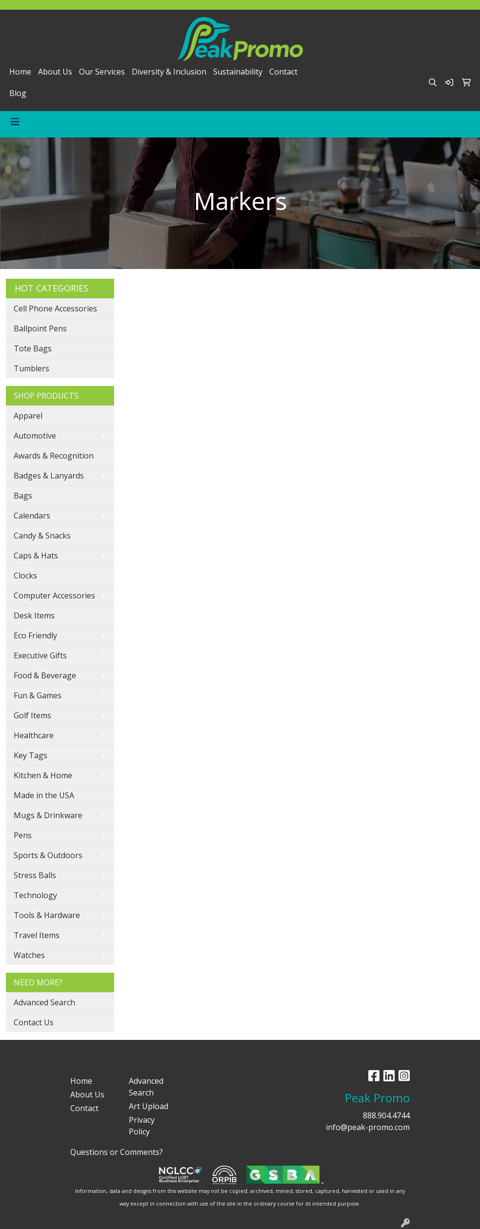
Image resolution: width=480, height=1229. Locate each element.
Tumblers (31, 368)
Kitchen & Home (43, 775)
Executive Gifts (40, 655)
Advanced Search (44, 1002)
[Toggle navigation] (15, 122)
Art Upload (148, 1106)
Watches (29, 955)
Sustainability (237, 71)
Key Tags (30, 755)
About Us (55, 71)
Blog (17, 93)
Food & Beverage (45, 675)
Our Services (102, 71)
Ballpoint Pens (40, 328)
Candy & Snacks (42, 535)
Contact (283, 71)
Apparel (28, 415)
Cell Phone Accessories (55, 308)
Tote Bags (33, 348)
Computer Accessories (54, 595)
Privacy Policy (142, 1125)
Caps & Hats (36, 555)
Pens (23, 835)
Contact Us (34, 1022)
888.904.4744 (386, 1115)
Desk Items (34, 615)
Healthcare (34, 735)
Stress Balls (35, 875)
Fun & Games (37, 695)
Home (20, 71)
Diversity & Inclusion (169, 71)
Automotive (35, 435)
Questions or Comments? (116, 1152)
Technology (35, 895)
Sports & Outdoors (48, 855)
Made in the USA (44, 795)
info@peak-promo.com (368, 1127)
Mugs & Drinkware (48, 815)
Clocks (25, 575)
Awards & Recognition (54, 455)
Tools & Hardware (47, 915)
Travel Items (37, 935)
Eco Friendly (35, 635)
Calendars (32, 515)
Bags (23, 495)
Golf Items (32, 715)
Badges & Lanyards (49, 475)
